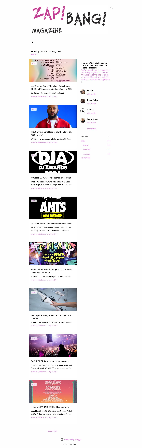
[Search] (111, 8)
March (85, 145)
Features (47, 42)
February (86, 150)
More (72, 42)
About (60, 42)
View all (34, 55)
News (33, 42)
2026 (83, 141)
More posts (52, 431)
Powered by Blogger (71, 439)
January (86, 154)
